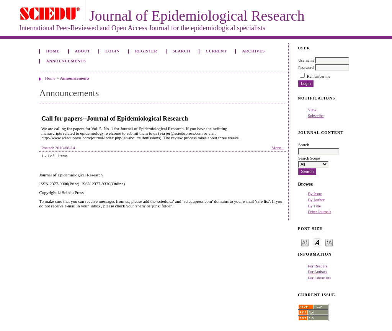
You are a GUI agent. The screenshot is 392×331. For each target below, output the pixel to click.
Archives (253, 51)
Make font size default (317, 242)
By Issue (315, 194)
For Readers (317, 266)
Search (181, 51)
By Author (316, 200)
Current (216, 51)
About (82, 51)
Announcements (66, 61)
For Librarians (319, 278)
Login (112, 51)
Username (306, 60)
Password (306, 67)
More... (277, 147)
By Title (314, 206)
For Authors (317, 272)
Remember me (318, 76)
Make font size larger (329, 242)
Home (52, 51)
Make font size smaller (305, 242)
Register (146, 51)
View (312, 110)
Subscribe (315, 116)
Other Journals (319, 212)
